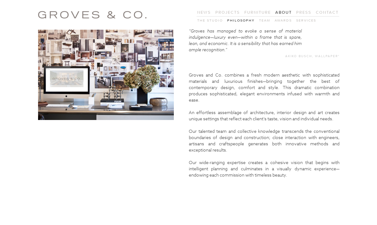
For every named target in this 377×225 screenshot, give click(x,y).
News (204, 12)
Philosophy (241, 20)
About (283, 12)
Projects (227, 12)
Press (303, 12)
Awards (283, 20)
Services (306, 20)
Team (264, 20)
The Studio (210, 20)
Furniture (257, 12)
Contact (327, 12)
